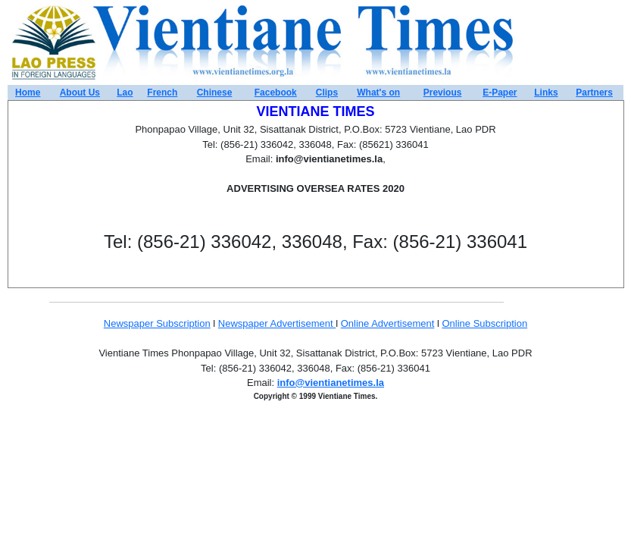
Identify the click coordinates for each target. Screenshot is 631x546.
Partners (594, 92)
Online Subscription (484, 323)
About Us (80, 92)
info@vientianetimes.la (330, 382)
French (162, 92)
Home (27, 92)
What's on (378, 92)
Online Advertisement (388, 323)
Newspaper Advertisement (277, 323)
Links (546, 92)
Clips (327, 92)
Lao (125, 92)
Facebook (276, 92)
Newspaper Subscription (157, 323)
